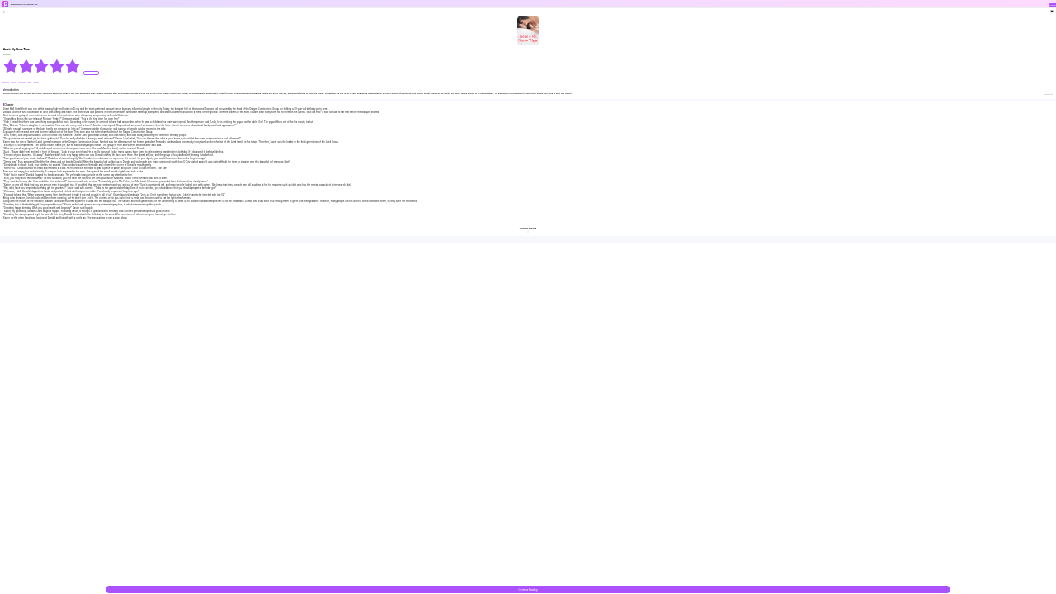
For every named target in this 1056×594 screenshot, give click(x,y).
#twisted (22, 83)
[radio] (11, 66)
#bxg (29, 83)
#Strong (5, 83)
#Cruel (36, 83)
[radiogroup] (41, 66)
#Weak (13, 83)
